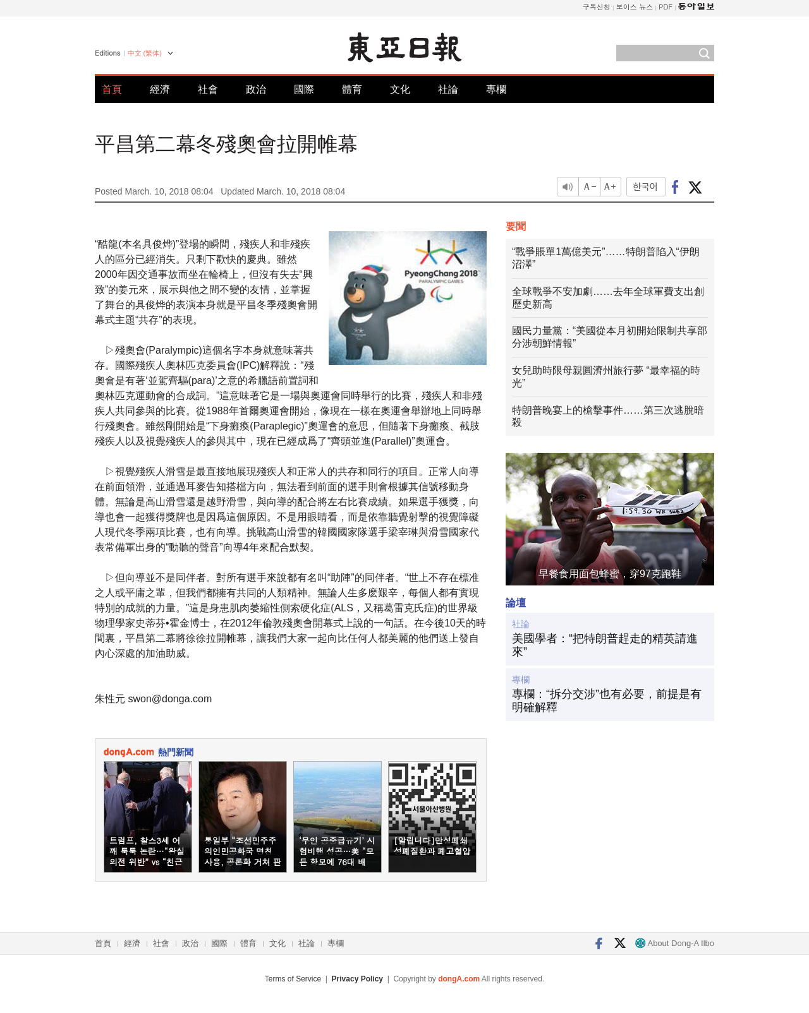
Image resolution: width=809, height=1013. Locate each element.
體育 (352, 89)
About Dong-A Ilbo (674, 943)
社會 (208, 89)
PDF (665, 6)
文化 (400, 89)
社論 (448, 89)
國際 (304, 89)
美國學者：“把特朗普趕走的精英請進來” (605, 645)
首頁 (112, 89)
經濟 (160, 89)
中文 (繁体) (145, 53)
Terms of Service (293, 978)
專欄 (496, 89)
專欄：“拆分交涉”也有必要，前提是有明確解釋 (607, 701)
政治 (256, 89)
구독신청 (597, 6)
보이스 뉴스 (635, 6)
